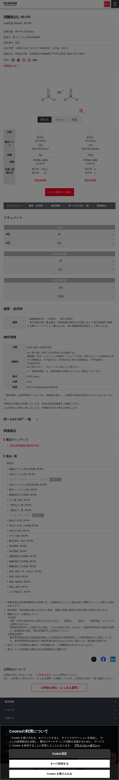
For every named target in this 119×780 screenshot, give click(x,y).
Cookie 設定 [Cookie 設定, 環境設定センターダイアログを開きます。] (59, 753)
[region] (59, 752)
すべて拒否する (59, 763)
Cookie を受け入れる (59, 773)
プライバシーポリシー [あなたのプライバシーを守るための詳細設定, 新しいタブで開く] (87, 745)
